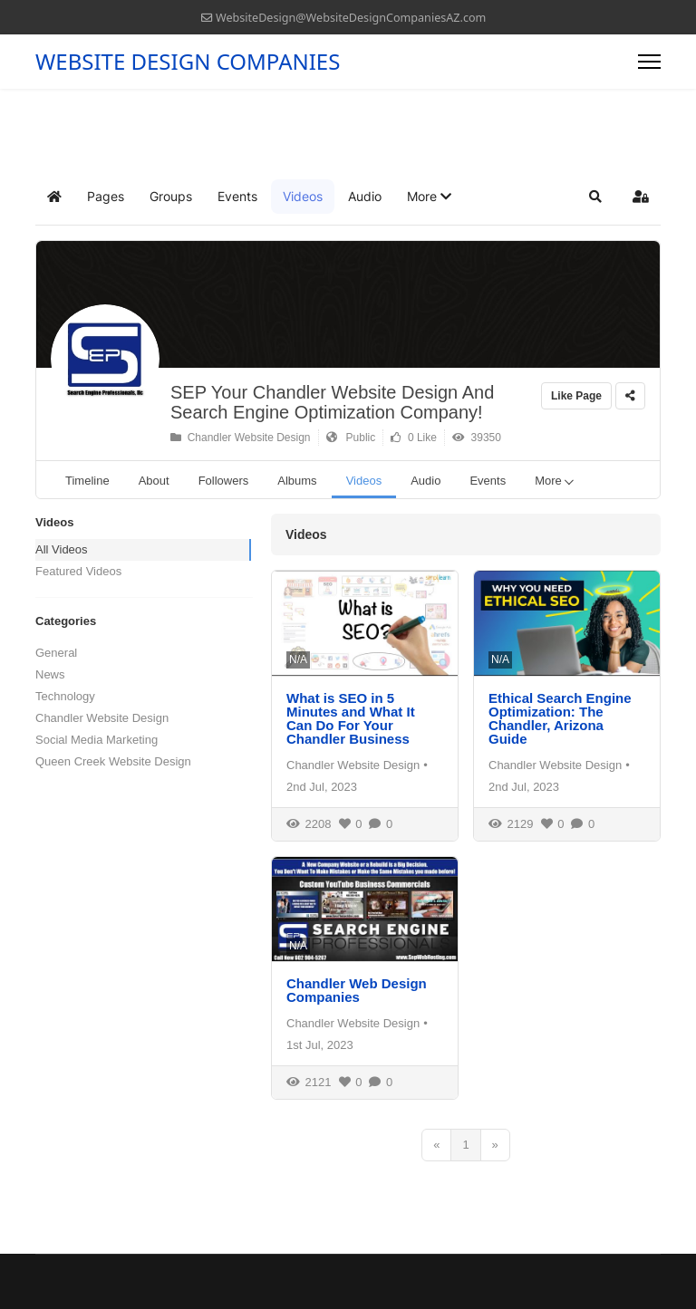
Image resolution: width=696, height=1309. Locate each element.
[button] (429, 196)
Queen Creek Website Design (113, 761)
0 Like (414, 437)
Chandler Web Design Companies (356, 990)
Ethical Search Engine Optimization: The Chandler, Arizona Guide (560, 718)
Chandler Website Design (240, 437)
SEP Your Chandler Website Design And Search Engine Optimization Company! (332, 402)
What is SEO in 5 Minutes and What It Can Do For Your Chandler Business (350, 718)
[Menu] (649, 61)
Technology (65, 696)
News (50, 674)
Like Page (576, 396)
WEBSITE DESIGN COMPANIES (187, 61)
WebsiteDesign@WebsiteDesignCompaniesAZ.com (351, 17)
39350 (476, 437)
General (56, 652)
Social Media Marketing (96, 739)
